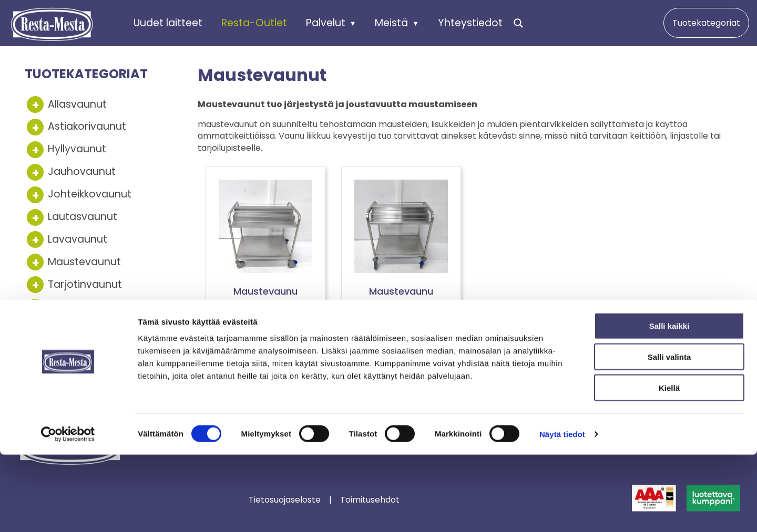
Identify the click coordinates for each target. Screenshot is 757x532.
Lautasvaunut (82, 217)
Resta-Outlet (254, 22)
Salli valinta (669, 434)
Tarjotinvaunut (85, 284)
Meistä (391, 22)
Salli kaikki (669, 403)
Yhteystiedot (470, 22)
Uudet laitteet (168, 22)
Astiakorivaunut (87, 126)
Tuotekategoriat (706, 23)
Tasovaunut (78, 306)
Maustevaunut (84, 262)
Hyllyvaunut (77, 149)
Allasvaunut (77, 104)
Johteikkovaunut (89, 194)
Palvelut (325, 22)
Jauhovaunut (82, 171)
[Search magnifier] (518, 23)
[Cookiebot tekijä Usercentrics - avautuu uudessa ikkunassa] (68, 511)
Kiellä (669, 465)
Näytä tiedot (562, 511)
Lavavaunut (77, 239)
